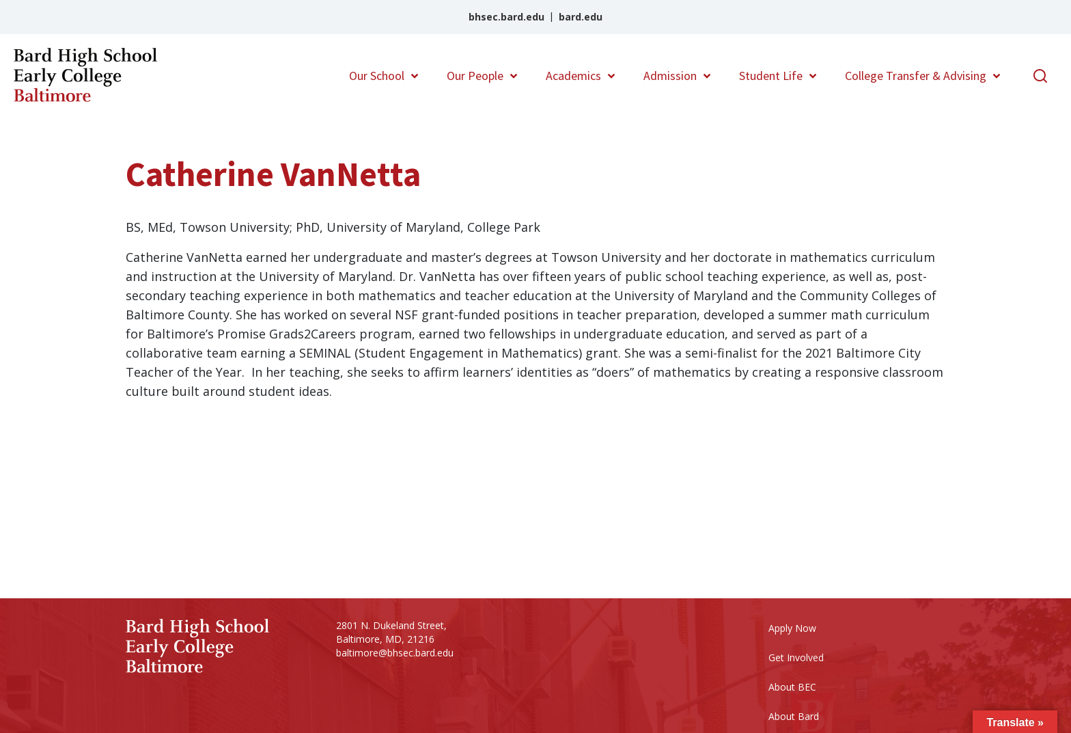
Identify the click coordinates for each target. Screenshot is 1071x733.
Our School (376, 75)
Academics (573, 75)
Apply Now (792, 628)
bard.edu (580, 16)
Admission (670, 75)
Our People (475, 75)
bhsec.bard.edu (506, 16)
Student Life (771, 75)
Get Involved (796, 657)
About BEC (792, 686)
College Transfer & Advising (915, 75)
